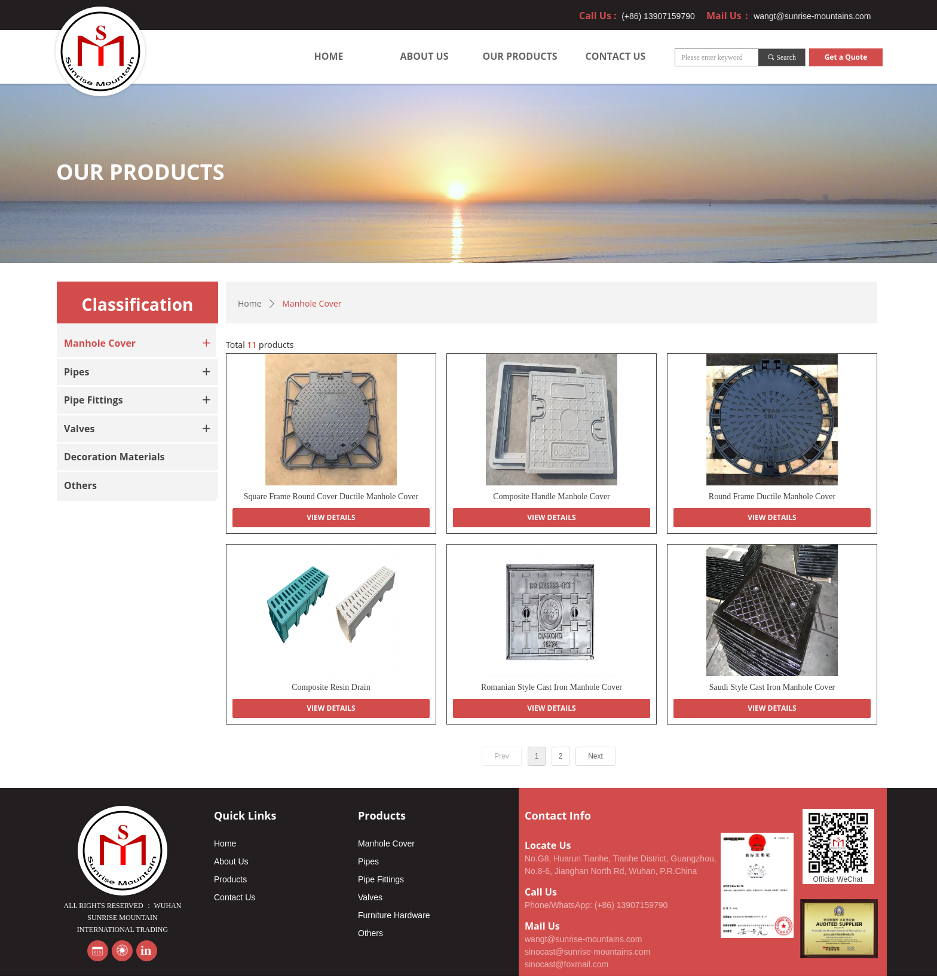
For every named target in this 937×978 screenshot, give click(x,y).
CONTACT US (616, 56)
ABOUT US (424, 56)
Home (250, 303)
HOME (328, 56)
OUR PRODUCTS (519, 56)
